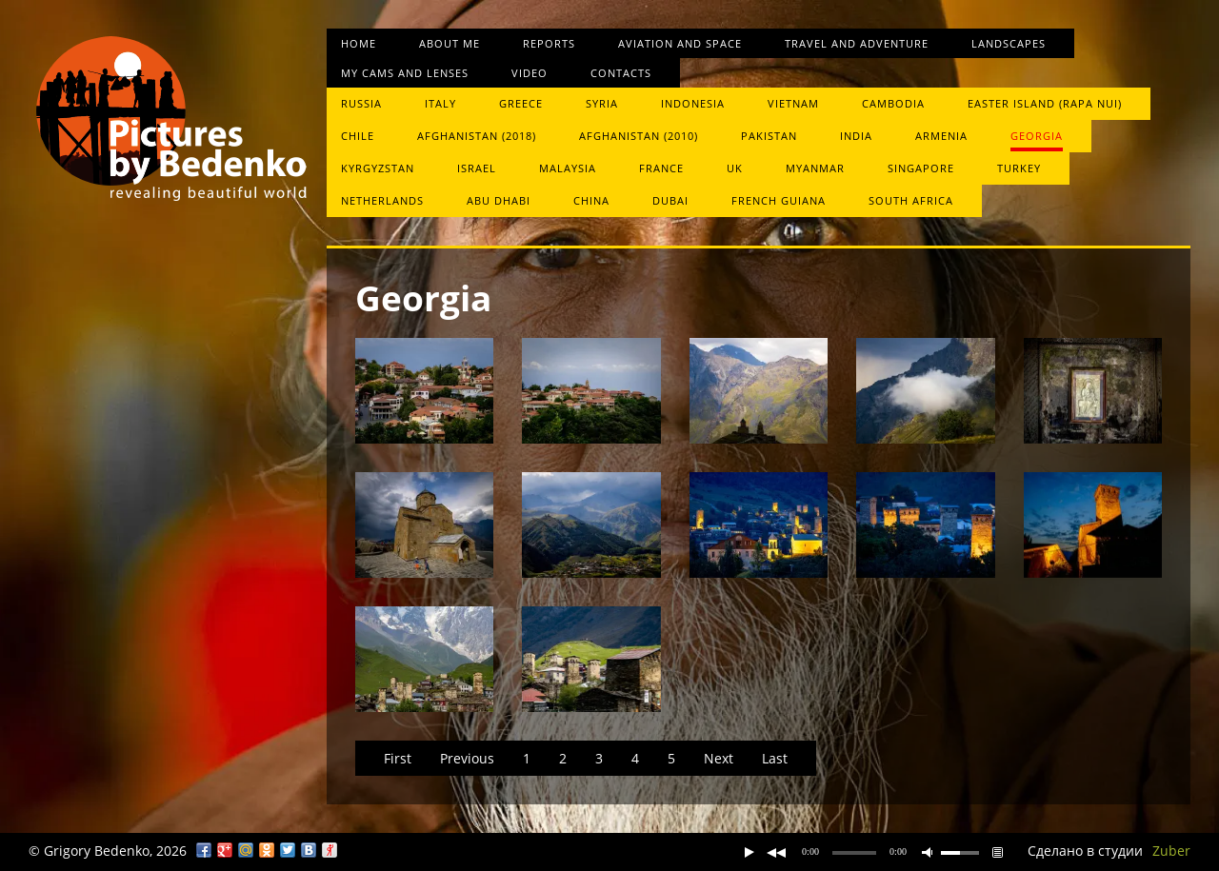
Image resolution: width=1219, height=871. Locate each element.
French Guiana (778, 200)
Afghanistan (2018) (476, 136)
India (856, 136)
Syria (602, 103)
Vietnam (793, 103)
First (397, 758)
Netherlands (382, 200)
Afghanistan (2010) (638, 136)
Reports (549, 43)
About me (449, 43)
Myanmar (815, 168)
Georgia (1036, 136)
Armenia (941, 136)
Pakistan (769, 136)
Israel (476, 168)
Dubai (670, 200)
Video (529, 73)
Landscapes (1008, 43)
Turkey (1019, 168)
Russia (361, 103)
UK (735, 168)
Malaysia (567, 168)
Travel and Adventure (857, 43)
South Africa (911, 200)
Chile (357, 136)
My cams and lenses (405, 73)
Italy (440, 103)
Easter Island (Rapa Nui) (1045, 103)
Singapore (921, 168)
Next (718, 758)
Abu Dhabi (498, 200)
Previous (467, 758)
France (661, 168)
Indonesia (693, 103)
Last (775, 758)
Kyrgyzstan (377, 168)
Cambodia (893, 103)
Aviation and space (680, 43)
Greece (521, 103)
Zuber (1171, 850)
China (591, 200)
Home (358, 43)
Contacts (620, 73)
